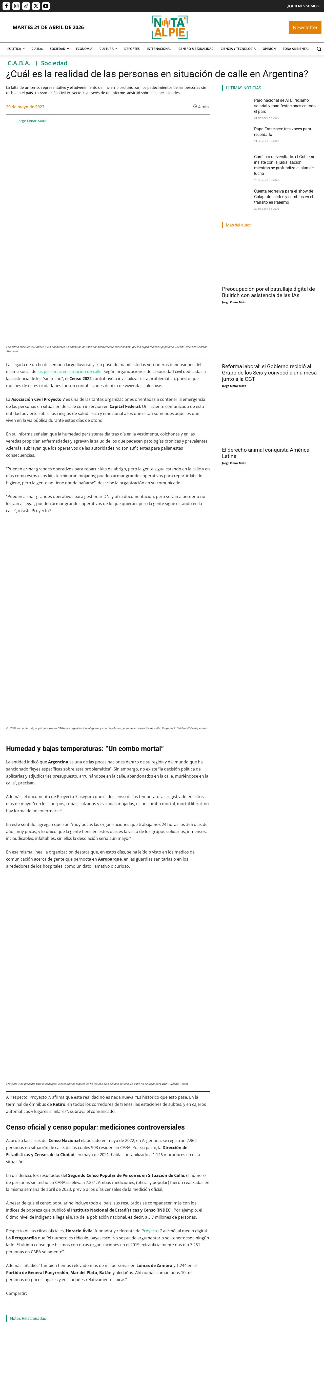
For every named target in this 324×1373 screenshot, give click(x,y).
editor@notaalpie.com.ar (141, 1345)
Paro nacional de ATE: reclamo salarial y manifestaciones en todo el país (35, 1207)
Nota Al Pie (14, 1224)
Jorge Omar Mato (31, 120)
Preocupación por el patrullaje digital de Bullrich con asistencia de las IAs (268, 284)
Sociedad (54, 63)
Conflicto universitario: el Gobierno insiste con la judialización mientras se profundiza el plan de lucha (178, 1211)
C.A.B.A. (19, 63)
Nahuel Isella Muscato (164, 1230)
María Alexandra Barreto (94, 1211)
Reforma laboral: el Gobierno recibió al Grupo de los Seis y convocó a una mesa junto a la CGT (269, 365)
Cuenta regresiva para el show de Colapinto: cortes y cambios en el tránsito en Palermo (280, 188)
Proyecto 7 (151, 980)
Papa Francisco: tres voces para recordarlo (36, 1128)
